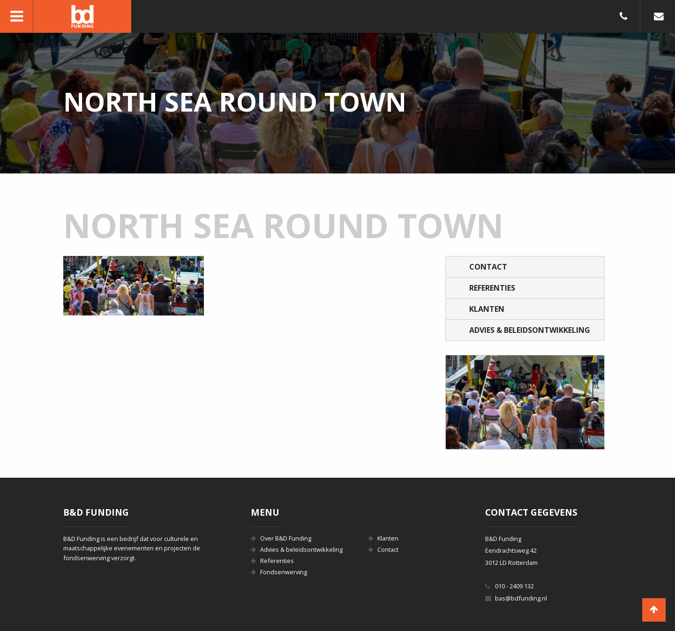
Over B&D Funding (285, 538)
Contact (488, 267)
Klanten (486, 309)
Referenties (492, 288)
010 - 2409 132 (514, 586)
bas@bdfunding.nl (521, 598)
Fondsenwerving (283, 572)
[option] (525, 402)
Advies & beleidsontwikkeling (529, 330)
